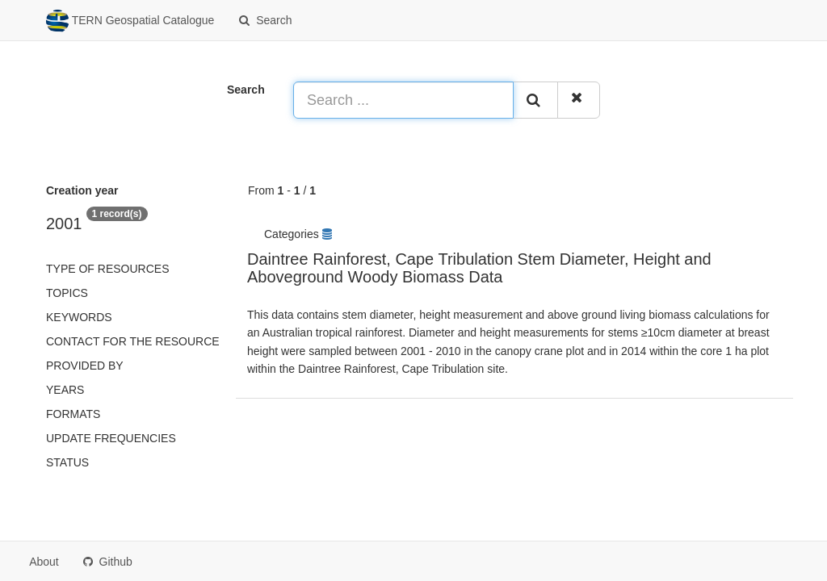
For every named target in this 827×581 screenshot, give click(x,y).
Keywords (79, 317)
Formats (73, 414)
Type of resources (107, 268)
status (67, 462)
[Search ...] (403, 100)
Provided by (85, 365)
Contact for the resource (133, 341)
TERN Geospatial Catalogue (130, 21)
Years (65, 389)
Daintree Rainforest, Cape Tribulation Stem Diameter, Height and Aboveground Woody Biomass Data (479, 268)
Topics (67, 292)
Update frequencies (111, 438)
